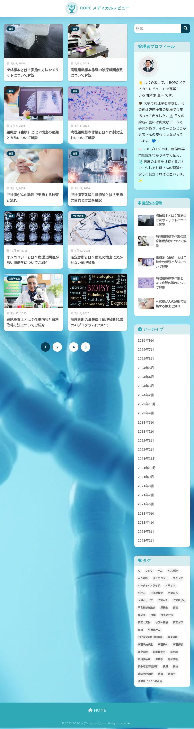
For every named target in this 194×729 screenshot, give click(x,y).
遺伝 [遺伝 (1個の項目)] (160, 675)
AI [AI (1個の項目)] (139, 572)
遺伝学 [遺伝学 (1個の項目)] (171, 675)
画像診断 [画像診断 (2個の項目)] (173, 638)
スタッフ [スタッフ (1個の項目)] (178, 579)
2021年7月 (146, 496)
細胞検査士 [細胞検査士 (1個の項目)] (159, 653)
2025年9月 (146, 340)
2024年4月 (146, 377)
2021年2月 (146, 542)
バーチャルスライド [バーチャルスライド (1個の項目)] (149, 587)
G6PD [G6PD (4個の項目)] (149, 572)
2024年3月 (146, 386)
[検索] (185, 28)
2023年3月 (146, 423)
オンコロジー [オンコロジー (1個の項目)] (160, 579)
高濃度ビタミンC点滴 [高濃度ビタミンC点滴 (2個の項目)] (150, 682)
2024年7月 (146, 350)
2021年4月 (146, 524)
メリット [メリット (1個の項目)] (170, 587)
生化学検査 (78, 216)
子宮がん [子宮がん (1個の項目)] (163, 601)
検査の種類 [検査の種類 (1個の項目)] (162, 623)
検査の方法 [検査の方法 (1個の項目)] (167, 616)
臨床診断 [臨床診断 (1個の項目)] (173, 660)
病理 (11, 28)
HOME (97, 711)
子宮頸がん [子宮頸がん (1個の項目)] (179, 601)
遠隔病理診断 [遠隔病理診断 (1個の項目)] (145, 675)
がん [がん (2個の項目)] (160, 572)
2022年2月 (146, 451)
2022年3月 (146, 441)
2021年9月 (146, 478)
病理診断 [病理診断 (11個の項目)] (178, 646)
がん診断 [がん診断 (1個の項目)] (143, 579)
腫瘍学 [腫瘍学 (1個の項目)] (159, 660)
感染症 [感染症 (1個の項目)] (141, 616)
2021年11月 (147, 460)
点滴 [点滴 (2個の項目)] (140, 631)
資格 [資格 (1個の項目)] (175, 668)
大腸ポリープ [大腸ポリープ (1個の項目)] (145, 601)
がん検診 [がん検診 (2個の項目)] (173, 572)
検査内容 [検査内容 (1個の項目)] (178, 623)
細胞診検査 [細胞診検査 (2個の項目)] (144, 660)
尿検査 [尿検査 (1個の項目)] (164, 609)
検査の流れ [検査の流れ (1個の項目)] (144, 623)
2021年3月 (146, 533)
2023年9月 (146, 414)
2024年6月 (146, 359)
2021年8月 (146, 487)
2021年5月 (146, 515)
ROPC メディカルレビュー (97, 8)
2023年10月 (147, 405)
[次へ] (85, 347)
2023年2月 (146, 432)
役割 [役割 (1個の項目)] (175, 609)
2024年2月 (146, 396)
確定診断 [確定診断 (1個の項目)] (143, 653)
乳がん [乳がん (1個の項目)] (141, 594)
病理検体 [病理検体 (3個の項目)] (163, 646)
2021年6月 (146, 505)
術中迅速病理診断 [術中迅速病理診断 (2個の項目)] (148, 668)
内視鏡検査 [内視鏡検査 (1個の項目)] (157, 594)
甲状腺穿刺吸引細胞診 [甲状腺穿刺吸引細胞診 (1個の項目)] (150, 638)
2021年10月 (147, 469)
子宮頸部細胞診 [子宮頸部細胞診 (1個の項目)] (146, 609)
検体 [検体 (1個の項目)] (153, 616)
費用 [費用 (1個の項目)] (165, 668)
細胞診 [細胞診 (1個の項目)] (174, 653)
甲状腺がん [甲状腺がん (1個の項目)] (154, 631)
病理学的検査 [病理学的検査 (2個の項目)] (145, 646)
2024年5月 (146, 368)
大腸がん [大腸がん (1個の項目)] (173, 594)
